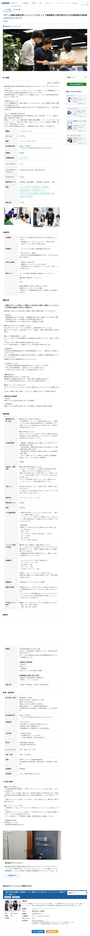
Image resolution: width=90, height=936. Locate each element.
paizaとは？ (75, 3)
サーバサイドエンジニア (74, 135)
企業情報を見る (12, 863)
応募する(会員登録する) (76, 84)
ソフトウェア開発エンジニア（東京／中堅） (76, 122)
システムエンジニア (72, 108)
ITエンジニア (70, 95)
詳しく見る (78, 893)
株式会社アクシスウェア (12, 26)
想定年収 (24, 148)
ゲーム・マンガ (59, 3)
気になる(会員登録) (38, 919)
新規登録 (87, 4)
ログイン (82, 4)
